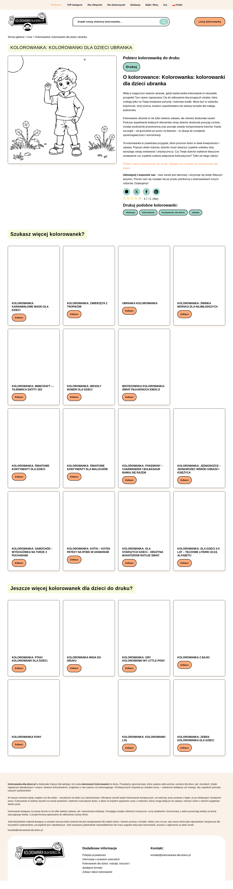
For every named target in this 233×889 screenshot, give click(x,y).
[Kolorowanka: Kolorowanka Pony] (34, 724)
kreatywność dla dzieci (173, 214)
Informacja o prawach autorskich (101, 867)
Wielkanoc (56, 5)
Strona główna (16, 37)
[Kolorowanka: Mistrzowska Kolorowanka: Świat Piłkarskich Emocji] (144, 370)
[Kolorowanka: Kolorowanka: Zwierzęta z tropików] (89, 286)
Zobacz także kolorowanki (97, 880)
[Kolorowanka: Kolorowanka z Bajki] (199, 643)
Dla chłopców (95, 5)
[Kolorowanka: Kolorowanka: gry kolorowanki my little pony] (144, 645)
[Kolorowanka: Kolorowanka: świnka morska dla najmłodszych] (199, 286)
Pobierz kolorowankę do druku (151, 58)
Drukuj (132, 67)
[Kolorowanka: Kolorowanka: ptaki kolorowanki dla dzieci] (34, 645)
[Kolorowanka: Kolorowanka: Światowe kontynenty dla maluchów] (89, 450)
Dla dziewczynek (116, 5)
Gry (165, 5)
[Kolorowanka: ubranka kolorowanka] (144, 284)
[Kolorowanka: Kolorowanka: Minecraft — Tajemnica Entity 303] (34, 370)
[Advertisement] (199, 369)
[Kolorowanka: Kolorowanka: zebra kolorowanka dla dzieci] (199, 725)
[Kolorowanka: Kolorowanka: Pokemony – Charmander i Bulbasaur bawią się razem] (144, 452)
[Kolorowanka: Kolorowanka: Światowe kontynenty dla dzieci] (34, 450)
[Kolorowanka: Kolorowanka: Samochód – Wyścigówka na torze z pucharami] (34, 536)
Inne (29, 37)
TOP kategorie (74, 5)
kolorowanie (148, 214)
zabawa (195, 214)
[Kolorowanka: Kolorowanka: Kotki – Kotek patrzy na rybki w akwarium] (89, 535)
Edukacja (135, 5)
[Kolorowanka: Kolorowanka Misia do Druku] (89, 645)
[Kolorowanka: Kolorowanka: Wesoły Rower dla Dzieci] (89, 370)
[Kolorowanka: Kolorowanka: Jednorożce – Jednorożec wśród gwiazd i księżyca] (199, 452)
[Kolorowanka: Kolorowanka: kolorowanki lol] (144, 725)
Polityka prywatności (94, 863)
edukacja (130, 214)
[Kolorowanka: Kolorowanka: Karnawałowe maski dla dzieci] (34, 287)
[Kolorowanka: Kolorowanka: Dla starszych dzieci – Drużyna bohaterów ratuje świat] (144, 536)
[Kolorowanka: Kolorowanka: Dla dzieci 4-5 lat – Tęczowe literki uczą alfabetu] (199, 536)
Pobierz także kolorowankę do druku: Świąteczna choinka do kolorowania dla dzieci (170, 167)
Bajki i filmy (151, 5)
